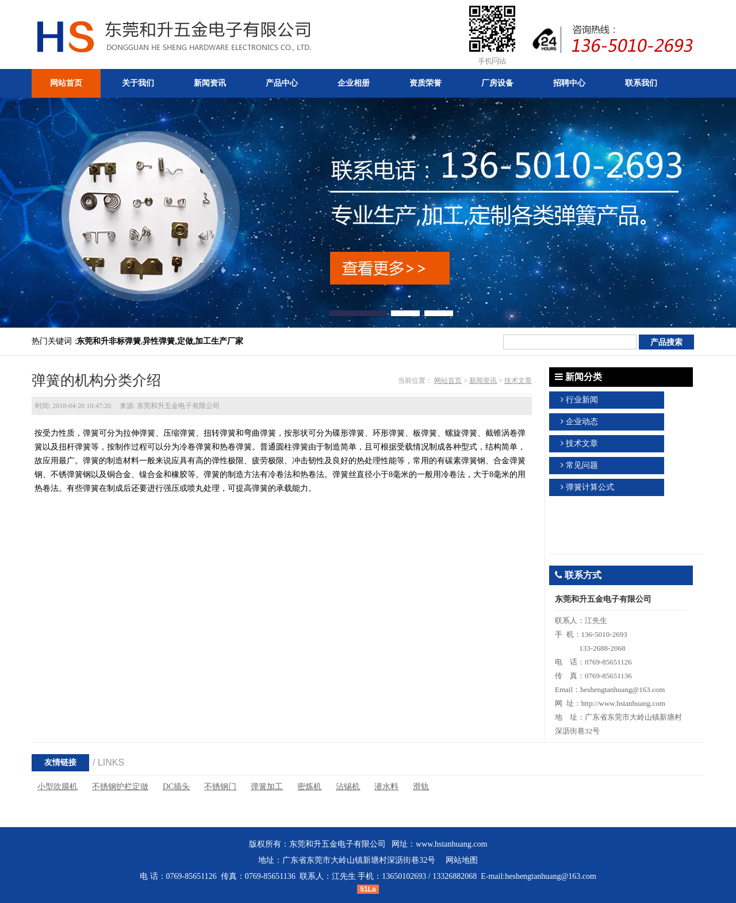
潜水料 (386, 786)
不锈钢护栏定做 (120, 786)
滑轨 (421, 786)
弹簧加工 (267, 786)
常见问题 (582, 465)
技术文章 (518, 380)
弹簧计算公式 (590, 487)
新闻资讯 (483, 380)
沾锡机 (348, 786)
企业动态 (582, 421)
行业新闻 (582, 399)
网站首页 (448, 380)
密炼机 (309, 786)
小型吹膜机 (57, 786)
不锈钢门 (220, 786)
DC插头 (176, 786)
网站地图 (462, 860)
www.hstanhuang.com (451, 844)
